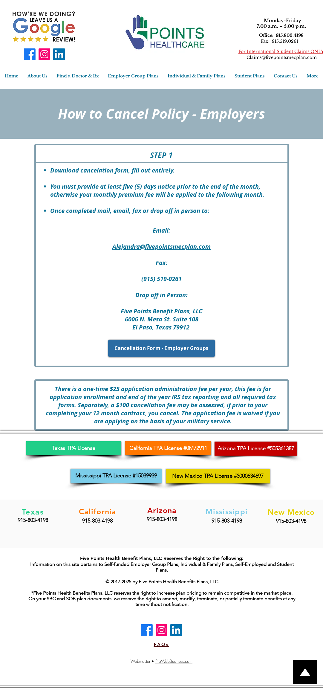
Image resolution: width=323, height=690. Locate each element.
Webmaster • (143, 661)
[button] (37, 76)
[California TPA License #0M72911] (168, 448)
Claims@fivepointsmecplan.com (282, 57)
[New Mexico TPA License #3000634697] (218, 476)
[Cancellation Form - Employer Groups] (161, 348)
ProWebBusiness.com (173, 661)
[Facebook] (30, 54)
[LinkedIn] (59, 54)
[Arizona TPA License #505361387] (256, 449)
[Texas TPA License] (73, 448)
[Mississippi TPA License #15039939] (116, 476)
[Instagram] (44, 54)
